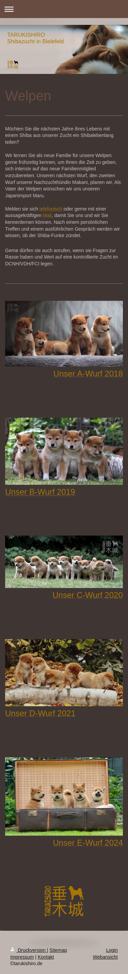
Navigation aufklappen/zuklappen (64, 9)
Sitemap (58, 950)
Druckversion (28, 950)
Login (112, 950)
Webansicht (105, 957)
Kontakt (46, 957)
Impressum (22, 957)
